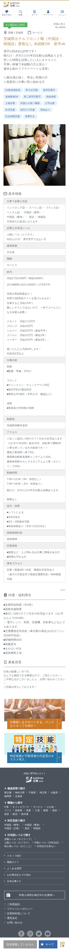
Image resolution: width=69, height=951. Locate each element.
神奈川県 (20, 792)
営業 (28, 810)
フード (7, 810)
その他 (50, 807)
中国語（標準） (12, 824)
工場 (37, 810)
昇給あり (45, 109)
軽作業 (25, 814)
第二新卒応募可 (32, 96)
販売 (15, 814)
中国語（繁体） (33, 824)
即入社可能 (32, 90)
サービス (38, 807)
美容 (6, 814)
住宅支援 (10, 109)
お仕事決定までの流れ (19, 874)
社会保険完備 (12, 116)
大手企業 (50, 103)
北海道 (18, 796)
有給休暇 (51, 96)
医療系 (18, 810)
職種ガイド (13, 862)
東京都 (7, 792)
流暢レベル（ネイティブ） (18, 839)
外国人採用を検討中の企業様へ (30, 895)
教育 (45, 810)
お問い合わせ (14, 922)
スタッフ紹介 (14, 855)
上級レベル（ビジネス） (17, 842)
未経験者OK (11, 96)
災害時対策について (18, 913)
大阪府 (54, 792)
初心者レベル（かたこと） (18, 846)
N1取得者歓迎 (12, 90)
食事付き (30, 116)
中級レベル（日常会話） (47, 842)
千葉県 (32, 792)
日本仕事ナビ (14, 881)
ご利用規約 (13, 904)
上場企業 (10, 103)
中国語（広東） (12, 828)
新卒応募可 (49, 90)
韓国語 (36, 828)
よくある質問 (14, 868)
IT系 (6, 807)
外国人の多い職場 (30, 103)
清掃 (54, 810)
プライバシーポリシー (20, 908)
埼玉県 (43, 792)
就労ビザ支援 (27, 109)
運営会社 (12, 918)
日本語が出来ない (46, 846)
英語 (27, 828)
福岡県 (7, 796)
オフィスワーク (21, 807)
